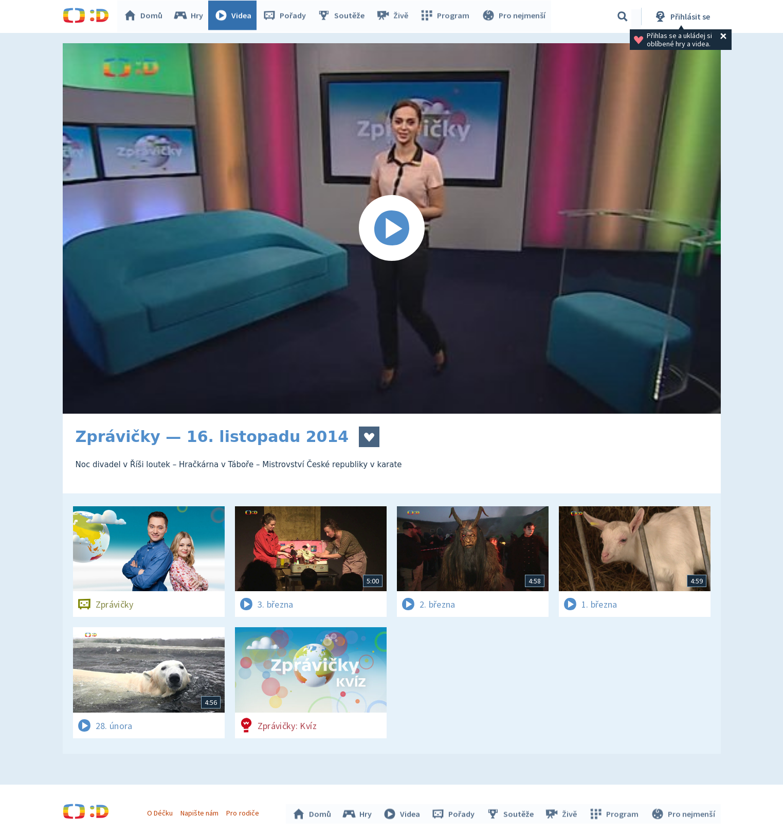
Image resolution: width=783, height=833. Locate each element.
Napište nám (201, 811)
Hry (191, 16)
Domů (145, 16)
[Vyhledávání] (622, 16)
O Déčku (161, 811)
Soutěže (343, 16)
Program (446, 16)
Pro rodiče (244, 811)
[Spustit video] (392, 228)
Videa (235, 16)
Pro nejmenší (514, 16)
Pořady (287, 16)
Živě (394, 16)
